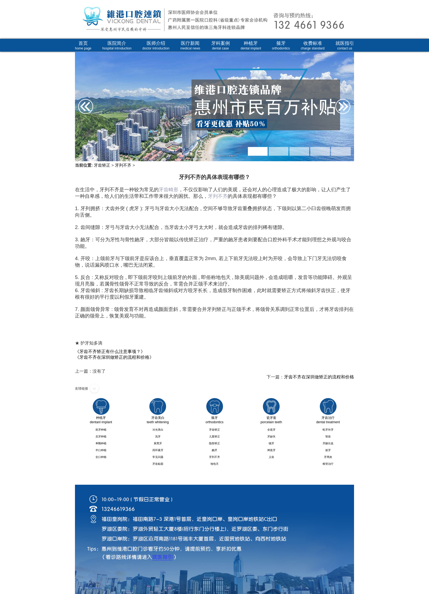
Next (348, 88)
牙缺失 (271, 436)
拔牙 (328, 450)
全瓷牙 (271, 429)
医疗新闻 (190, 45)
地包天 (214, 463)
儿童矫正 (214, 436)
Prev (81, 88)
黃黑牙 (158, 443)
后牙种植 (100, 436)
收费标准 (312, 45)
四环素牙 (157, 450)
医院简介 (117, 45)
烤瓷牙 (271, 450)
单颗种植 (100, 443)
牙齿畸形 (168, 189)
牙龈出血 (328, 443)
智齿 (328, 436)
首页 (83, 45)
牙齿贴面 (157, 463)
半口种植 (100, 450)
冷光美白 (157, 429)
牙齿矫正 (102, 165)
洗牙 (158, 436)
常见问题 (157, 456)
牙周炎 (328, 456)
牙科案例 (220, 45)
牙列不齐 (123, 165)
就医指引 (344, 45)
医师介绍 (156, 45)
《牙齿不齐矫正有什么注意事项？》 (110, 351)
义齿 (271, 456)
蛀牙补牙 (328, 429)
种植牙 (251, 45)
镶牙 (271, 443)
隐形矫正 (214, 443)
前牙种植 (100, 429)
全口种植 (100, 456)
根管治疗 (328, 463)
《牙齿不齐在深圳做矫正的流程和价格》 (114, 357)
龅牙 (214, 450)
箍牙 (281, 45)
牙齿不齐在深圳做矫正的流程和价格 (319, 377)
